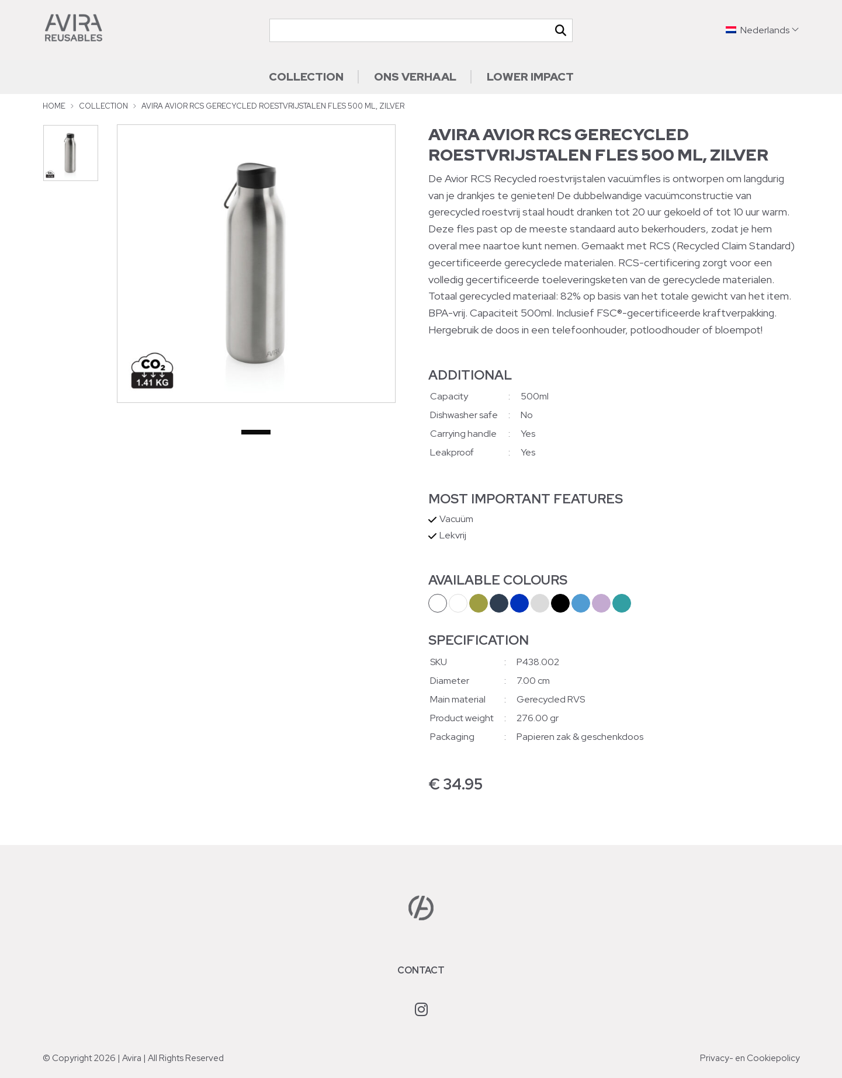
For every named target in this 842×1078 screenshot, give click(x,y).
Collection (306, 76)
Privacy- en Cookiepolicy (750, 1058)
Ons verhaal (415, 76)
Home (54, 106)
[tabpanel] (256, 263)
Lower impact (530, 76)
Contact (421, 970)
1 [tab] (256, 432)
